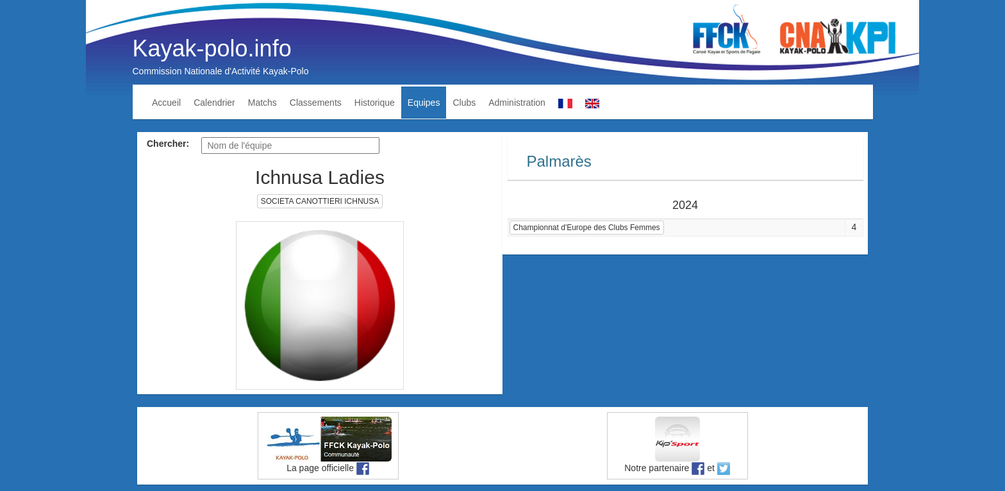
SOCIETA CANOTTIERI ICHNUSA (320, 201)
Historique (374, 102)
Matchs (262, 102)
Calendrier (214, 102)
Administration (516, 102)
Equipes (424, 102)
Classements (316, 102)
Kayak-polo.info (212, 48)
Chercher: (168, 143)
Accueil (166, 102)
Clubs (464, 102)
